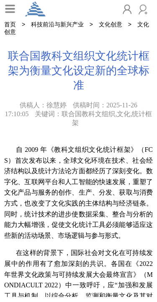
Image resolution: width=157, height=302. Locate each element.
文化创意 (110, 24)
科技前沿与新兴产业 (57, 24)
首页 (10, 24)
